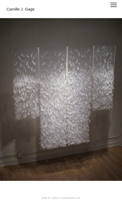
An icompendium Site (69, 198)
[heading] (21, 9)
